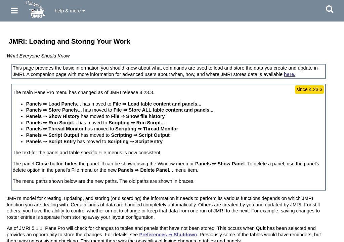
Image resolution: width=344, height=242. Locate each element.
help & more (70, 10)
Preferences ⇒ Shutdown (168, 234)
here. (289, 74)
